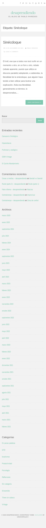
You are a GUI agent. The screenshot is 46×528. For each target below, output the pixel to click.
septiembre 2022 (8, 317)
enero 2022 (6, 358)
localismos (6, 456)
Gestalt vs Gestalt (35, 178)
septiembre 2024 (8, 229)
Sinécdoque (12, 42)
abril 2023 (5, 276)
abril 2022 (5, 338)
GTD (3, 450)
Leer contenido (34, 102)
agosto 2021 (6, 392)
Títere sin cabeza (8, 497)
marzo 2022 (6, 344)
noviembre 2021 (7, 372)
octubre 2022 (6, 310)
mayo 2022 (6, 331)
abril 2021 (5, 413)
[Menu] (3, 3)
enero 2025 (6, 222)
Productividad (7, 463)
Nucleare (38, 515)
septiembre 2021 (8, 385)
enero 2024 (6, 249)
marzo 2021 (6, 419)
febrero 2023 (6, 290)
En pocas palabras (8, 443)
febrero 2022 (6, 351)
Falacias (30, 189)
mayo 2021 (6, 406)
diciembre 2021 (7, 365)
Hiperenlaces (6, 143)
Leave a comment (12, 52)
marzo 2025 (6, 215)
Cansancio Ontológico (10, 136)
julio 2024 (5, 235)
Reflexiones (6, 477)
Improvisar (31, 194)
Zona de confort (33, 200)
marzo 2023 (6, 283)
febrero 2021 (6, 426)
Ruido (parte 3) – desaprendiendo (14, 184)
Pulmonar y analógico (9, 149)
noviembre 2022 (7, 304)
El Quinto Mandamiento (10, 163)
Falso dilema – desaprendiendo (13, 189)
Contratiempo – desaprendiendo (13, 194)
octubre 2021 (6, 378)
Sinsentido (6, 490)
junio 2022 (5, 324)
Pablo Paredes (32, 48)
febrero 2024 (6, 242)
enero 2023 (6, 297)
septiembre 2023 (8, 256)
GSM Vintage (7, 156)
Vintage (4, 504)
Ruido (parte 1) (33, 184)
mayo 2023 (6, 269)
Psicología (6, 470)
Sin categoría (7, 483)
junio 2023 (5, 263)
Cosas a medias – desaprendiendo (14, 178)
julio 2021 (5, 399)
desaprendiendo (23, 12)
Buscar (4, 116)
